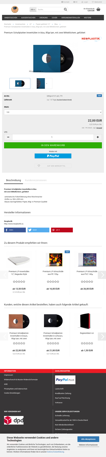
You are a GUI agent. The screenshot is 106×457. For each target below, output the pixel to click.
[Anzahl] (53, 137)
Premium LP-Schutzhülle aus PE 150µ (53, 272)
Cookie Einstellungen (12, 393)
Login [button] (85, 2)
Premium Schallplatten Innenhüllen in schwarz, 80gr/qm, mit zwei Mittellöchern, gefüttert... (53, 336)
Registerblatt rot (87, 333)
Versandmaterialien (70, 18)
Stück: (6, 107)
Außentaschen (28, 18)
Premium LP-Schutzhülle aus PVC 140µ (87, 272)
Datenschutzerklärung (55, 452)
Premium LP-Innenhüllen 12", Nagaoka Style (19, 272)
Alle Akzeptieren (88, 439)
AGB (5, 384)
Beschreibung (13, 180)
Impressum (8, 375)
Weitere (87, 18)
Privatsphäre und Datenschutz (15, 389)
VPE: (6, 132)
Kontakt (65, 2)
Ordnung (43, 18)
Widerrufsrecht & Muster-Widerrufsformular (21, 380)
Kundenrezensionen (36, 180)
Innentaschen (10, 18)
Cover (54, 18)
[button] (75, 2)
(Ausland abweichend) (64, 100)
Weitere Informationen (88, 445)
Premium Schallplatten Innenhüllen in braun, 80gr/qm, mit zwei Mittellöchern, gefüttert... (19, 336)
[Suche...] (33, 9)
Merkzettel (97, 2)
